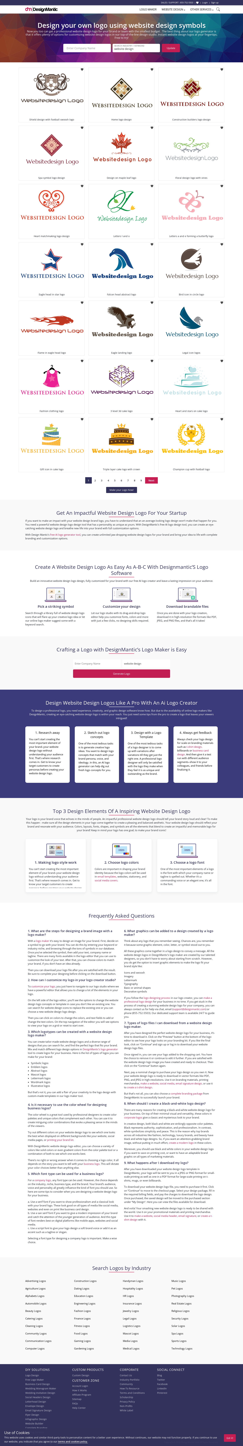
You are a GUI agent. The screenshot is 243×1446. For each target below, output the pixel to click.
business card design (77, 1209)
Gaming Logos (82, 1341)
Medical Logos (131, 1348)
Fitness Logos (82, 1326)
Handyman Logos (133, 1281)
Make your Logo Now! (122, 489)
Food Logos (81, 1333)
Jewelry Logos (131, 1311)
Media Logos (130, 1341)
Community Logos (36, 1333)
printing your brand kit (60, 1140)
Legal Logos (130, 1318)
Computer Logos (35, 1348)
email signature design (189, 1083)
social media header (165, 1216)
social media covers (106, 880)
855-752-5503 (186, 2)
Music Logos (178, 1281)
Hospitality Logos (133, 1288)
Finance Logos (82, 1318)
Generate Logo (121, 673)
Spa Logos (177, 1333)
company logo (42, 1180)
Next (151, 480)
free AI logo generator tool (65, 534)
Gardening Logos (84, 1348)
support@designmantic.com (189, 1009)
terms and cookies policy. (73, 1441)
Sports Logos (178, 1341)
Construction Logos (85, 1281)
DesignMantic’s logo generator (100, 1049)
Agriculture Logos (35, 1288)
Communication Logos (38, 1341)
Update (171, 48)
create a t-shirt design (139, 1087)
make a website (149, 1083)
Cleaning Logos (34, 1326)
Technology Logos (181, 1348)
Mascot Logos (131, 1333)
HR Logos (128, 1296)
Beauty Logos (33, 1311)
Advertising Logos (35, 1281)
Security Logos (179, 1318)
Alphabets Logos (34, 1296)
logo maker (42, 941)
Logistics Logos (131, 1326)
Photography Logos (182, 1296)
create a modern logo (181, 1142)
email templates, (107, 876)
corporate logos (133, 1117)
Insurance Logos (132, 1303)
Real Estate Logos (181, 1303)
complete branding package (186, 1093)
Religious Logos (180, 1311)
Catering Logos (34, 1318)
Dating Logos (81, 1288)
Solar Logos (178, 1326)
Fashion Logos (82, 1311)
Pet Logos (177, 1288)
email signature (187, 1216)
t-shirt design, (194, 746)
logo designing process (157, 997)
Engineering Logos (84, 1303)
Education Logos (83, 1296)
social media (167, 1083)
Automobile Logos (35, 1303)
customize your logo (43, 986)
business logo (92, 1163)
